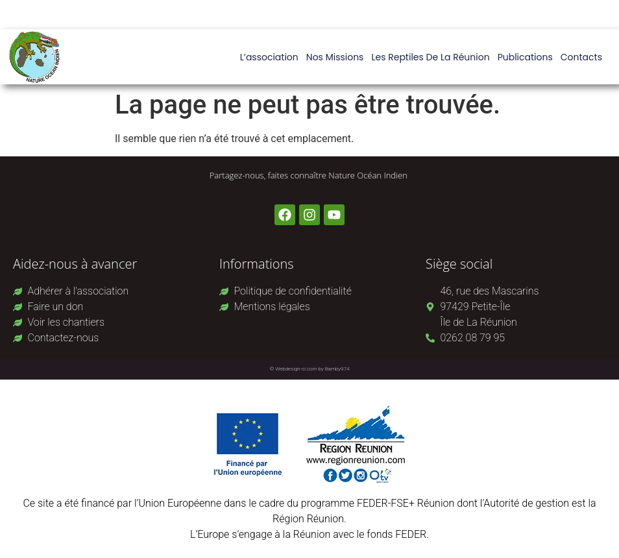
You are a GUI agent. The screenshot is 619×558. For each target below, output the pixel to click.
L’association (269, 57)
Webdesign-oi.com (296, 369)
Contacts (581, 57)
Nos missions (335, 57)
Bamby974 (337, 369)
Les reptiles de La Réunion (430, 57)
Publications (525, 57)
